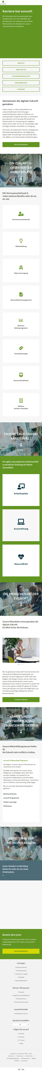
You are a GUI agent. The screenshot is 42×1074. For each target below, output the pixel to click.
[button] (4, 651)
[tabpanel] (20, 777)
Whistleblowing (25, 1058)
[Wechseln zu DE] (19, 1069)
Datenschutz (19, 1056)
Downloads (24, 1061)
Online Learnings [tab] (10, 802)
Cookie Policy (29, 1056)
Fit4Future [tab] (7, 806)
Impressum (11, 1056)
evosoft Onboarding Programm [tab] (15, 760)
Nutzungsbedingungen (13, 1058)
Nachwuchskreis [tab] (10, 794)
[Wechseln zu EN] (23, 1069)
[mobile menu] (39, 2)
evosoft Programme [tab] (11, 798)
